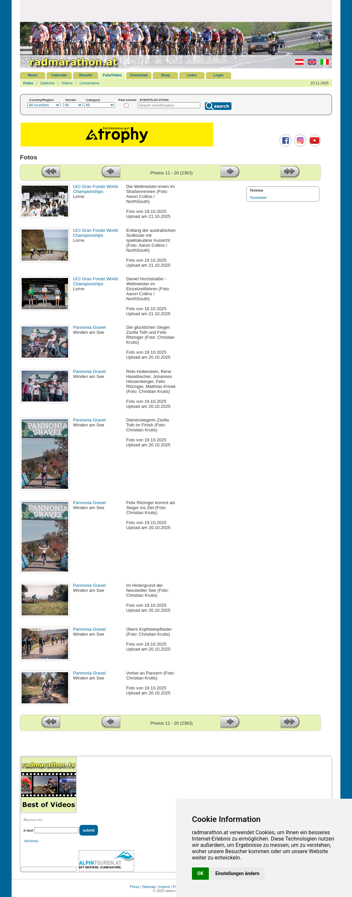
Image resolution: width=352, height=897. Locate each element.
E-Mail (28, 830)
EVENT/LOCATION (154, 100)
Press (134, 887)
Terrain (70, 100)
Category (93, 100)
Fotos (28, 83)
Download (139, 75)
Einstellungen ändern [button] (238, 873)
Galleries (47, 83)
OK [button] (200, 873)
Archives (31, 841)
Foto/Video (112, 75)
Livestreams (89, 83)
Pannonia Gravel (89, 327)
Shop (165, 75)
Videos (66, 83)
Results (85, 75)
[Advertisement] (176, 11)
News (33, 75)
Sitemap (148, 887)
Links (192, 75)
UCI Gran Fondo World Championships (95, 189)
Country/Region (41, 100)
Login (218, 75)
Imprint (164, 887)
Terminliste (258, 198)
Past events (127, 100)
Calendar (59, 75)
